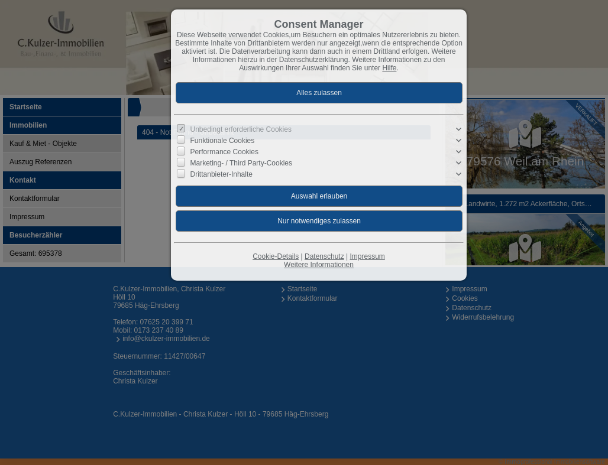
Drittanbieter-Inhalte (221, 174)
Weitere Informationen (319, 265)
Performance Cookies (224, 152)
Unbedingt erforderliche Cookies (241, 129)
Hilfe (389, 68)
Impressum (367, 256)
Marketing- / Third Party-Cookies (241, 163)
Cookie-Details (276, 256)
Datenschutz (324, 256)
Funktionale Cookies (222, 140)
